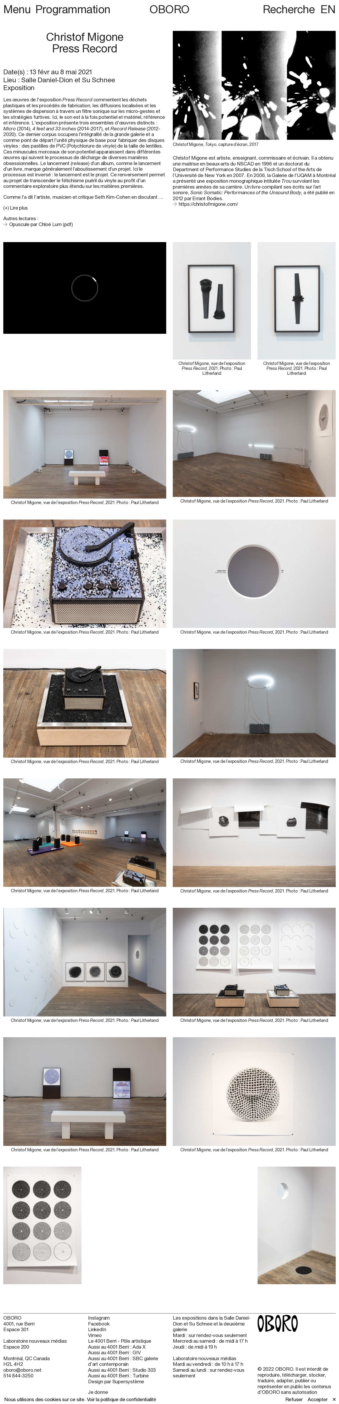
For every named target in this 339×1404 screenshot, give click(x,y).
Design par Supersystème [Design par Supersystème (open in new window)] (116, 1381)
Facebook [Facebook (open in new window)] (98, 1323)
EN (328, 9)
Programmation (72, 9)
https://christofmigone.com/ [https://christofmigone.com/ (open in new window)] (208, 204)
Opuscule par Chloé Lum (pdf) (41, 224)
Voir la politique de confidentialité (121, 1399)
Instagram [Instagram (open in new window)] (99, 1318)
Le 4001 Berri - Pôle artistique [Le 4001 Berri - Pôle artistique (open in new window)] (119, 1341)
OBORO (169, 9)
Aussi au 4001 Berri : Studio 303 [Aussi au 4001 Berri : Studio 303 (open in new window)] (122, 1370)
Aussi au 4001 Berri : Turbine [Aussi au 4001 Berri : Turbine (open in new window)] (118, 1375)
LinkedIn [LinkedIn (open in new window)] (97, 1329)
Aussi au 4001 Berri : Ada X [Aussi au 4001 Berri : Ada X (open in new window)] (116, 1347)
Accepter (317, 1399)
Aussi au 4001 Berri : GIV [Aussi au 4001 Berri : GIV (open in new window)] (114, 1352)
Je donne (98, 1392)
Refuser (294, 1399)
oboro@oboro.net (22, 1370)
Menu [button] (18, 9)
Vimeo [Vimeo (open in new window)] (95, 1335)
